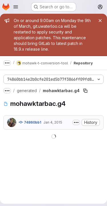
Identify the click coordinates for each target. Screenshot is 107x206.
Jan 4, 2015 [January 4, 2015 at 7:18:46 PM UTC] (52, 122)
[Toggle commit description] (76, 122)
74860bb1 (30, 122)
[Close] (100, 20)
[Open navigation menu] (15, 6)
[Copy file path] (85, 90)
